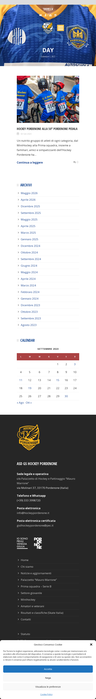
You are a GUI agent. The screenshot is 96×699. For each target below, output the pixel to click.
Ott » (29, 402)
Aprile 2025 (28, 226)
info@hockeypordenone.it (33, 513)
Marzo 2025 (28, 232)
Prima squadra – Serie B (36, 586)
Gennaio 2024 (29, 298)
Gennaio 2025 (29, 239)
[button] (91, 644)
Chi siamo (27, 566)
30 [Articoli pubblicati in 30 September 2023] (66, 396)
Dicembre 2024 (30, 246)
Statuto (25, 634)
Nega (48, 677)
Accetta (48, 669)
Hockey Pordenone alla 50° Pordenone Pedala (47, 129)
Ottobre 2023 (29, 312)
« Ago (20, 402)
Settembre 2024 (31, 259)
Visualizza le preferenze (48, 686)
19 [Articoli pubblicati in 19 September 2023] (29, 388)
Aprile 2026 (28, 199)
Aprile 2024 (28, 279)
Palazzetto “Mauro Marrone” (39, 580)
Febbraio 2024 (30, 292)
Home (24, 560)
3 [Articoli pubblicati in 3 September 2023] (75, 364)
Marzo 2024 (28, 285)
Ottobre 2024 (29, 252)
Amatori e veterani (32, 606)
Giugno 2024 (29, 265)
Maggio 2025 (29, 219)
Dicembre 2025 (30, 206)
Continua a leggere (30, 162)
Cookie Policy (46, 694)
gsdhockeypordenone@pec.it (35, 525)
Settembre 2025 (31, 213)
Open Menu (60, 28)
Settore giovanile (31, 593)
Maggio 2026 (29, 193)
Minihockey (28, 599)
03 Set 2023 (26, 133)
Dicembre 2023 (30, 305)
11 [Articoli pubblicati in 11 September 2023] (20, 380)
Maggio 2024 (29, 272)
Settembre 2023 (31, 318)
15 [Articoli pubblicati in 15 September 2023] (57, 380)
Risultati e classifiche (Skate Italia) (42, 613)
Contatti (26, 619)
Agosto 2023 (29, 325)
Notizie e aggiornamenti (36, 573)
